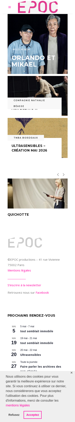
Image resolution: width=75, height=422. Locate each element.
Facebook (42, 292)
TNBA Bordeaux (26, 138)
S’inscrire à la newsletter (24, 285)
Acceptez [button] (32, 414)
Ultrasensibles (30, 354)
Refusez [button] (13, 414)
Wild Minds (21, 49)
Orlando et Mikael (33, 61)
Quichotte (18, 214)
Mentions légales (19, 270)
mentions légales (18, 405)
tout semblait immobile (36, 331)
